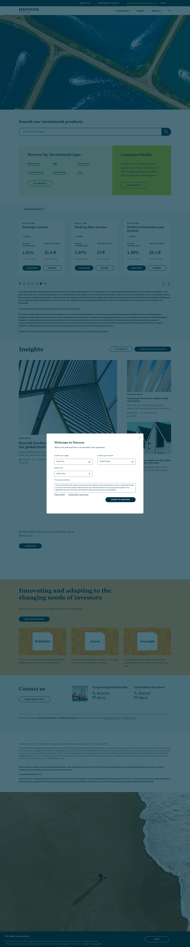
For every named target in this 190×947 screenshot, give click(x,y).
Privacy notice (59, 494)
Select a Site (58, 468)
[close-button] (140, 438)
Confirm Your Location (105, 456)
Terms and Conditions (62, 480)
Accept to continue (120, 499)
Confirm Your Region (61, 456)
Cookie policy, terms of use (78, 494)
